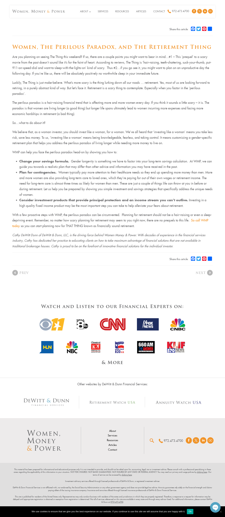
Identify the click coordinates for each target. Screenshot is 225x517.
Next (201, 273)
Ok (190, 511)
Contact (159, 11)
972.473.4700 (180, 11)
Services (103, 11)
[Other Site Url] (46, 402)
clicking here (202, 472)
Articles (141, 11)
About (85, 11)
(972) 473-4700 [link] (116, 502)
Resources (122, 11)
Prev (24, 273)
